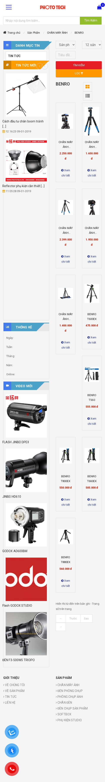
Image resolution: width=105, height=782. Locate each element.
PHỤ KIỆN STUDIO (69, 720)
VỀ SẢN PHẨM (14, 691)
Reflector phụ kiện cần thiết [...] (23, 186)
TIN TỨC (14, 56)
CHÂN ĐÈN (64, 702)
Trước (73, 618)
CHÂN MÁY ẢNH (57, 32)
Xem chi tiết (65, 173)
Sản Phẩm (33, 32)
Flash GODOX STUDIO (17, 605)
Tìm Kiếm (90, 20)
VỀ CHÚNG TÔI (14, 685)
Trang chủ (14, 32)
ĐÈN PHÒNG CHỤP (69, 691)
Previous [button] (39, 66)
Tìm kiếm (79, 65)
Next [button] (44, 66)
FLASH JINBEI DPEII (15, 442)
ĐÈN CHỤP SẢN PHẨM (72, 708)
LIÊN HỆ (9, 702)
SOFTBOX (63, 714)
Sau (86, 618)
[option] (26, 133)
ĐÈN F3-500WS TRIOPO (18, 660)
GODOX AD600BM (14, 551)
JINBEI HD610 (11, 496)
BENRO (79, 32)
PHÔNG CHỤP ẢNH (69, 696)
